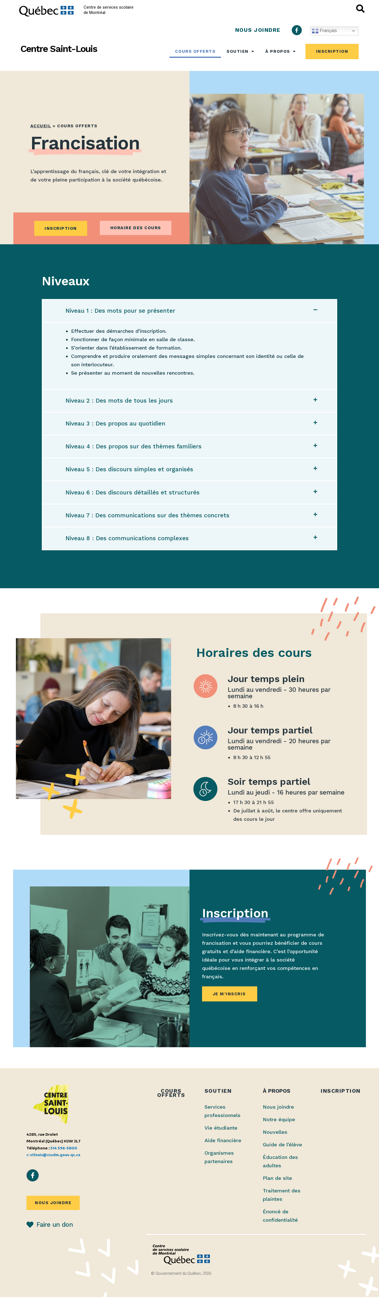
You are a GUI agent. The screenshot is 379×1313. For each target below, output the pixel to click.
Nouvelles (275, 1148)
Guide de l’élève (282, 1160)
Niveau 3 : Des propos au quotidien (118, 428)
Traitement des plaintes (281, 1211)
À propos (280, 51)
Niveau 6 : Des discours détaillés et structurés (135, 503)
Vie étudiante (221, 1144)
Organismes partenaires (219, 1173)
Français (324, 31)
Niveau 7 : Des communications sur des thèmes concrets (150, 528)
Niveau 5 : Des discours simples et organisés (131, 478)
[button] (190, 312)
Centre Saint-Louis (58, 48)
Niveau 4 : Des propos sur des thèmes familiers (136, 453)
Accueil (40, 125)
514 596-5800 (63, 1163)
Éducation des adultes (280, 1177)
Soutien (240, 51)
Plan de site (277, 1194)
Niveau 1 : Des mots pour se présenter (123, 311)
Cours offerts (195, 51)
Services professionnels (222, 1127)
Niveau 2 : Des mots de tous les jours (121, 403)
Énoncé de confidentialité (280, 1231)
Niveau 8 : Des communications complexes (129, 553)
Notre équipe (279, 1135)
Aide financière (223, 1156)
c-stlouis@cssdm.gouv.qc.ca (53, 1170)
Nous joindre (278, 1123)
